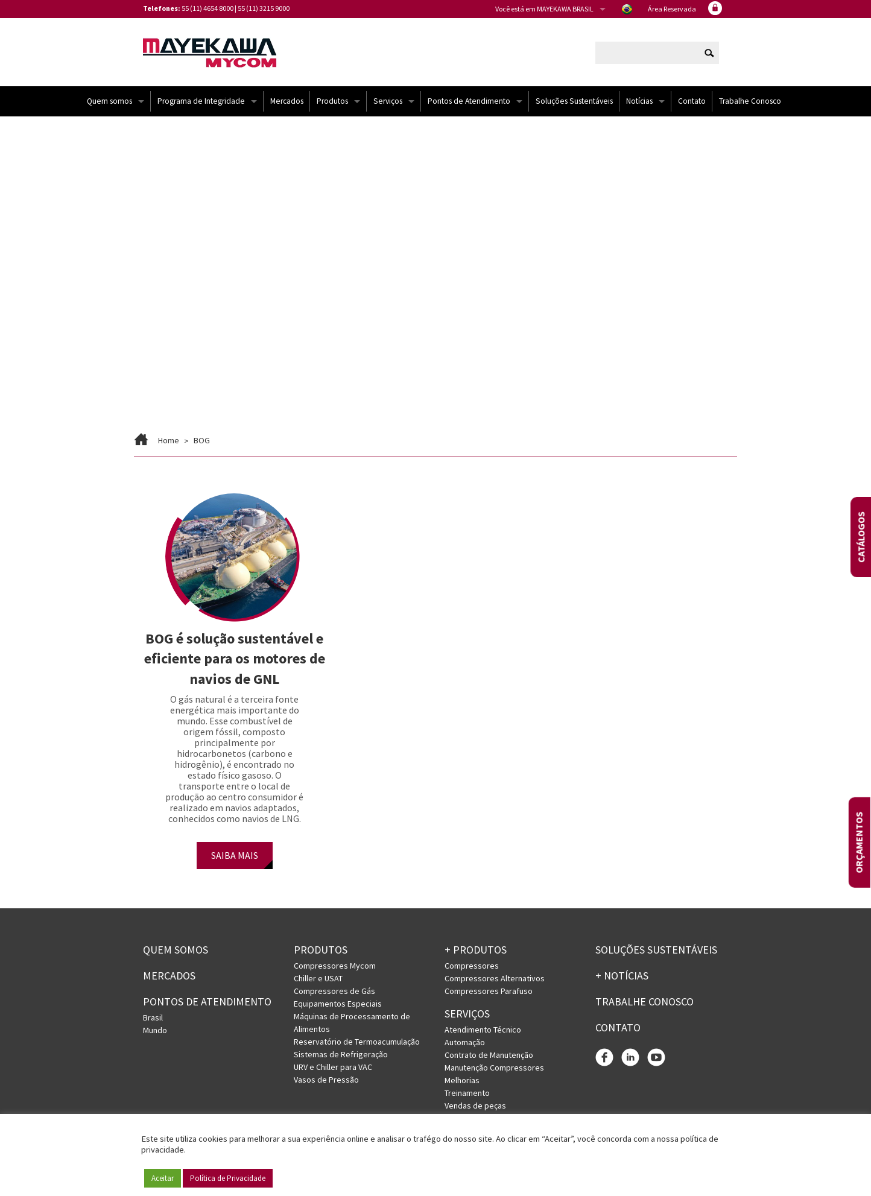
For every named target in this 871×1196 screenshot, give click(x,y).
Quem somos (109, 102)
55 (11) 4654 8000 (207, 8)
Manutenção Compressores (494, 1068)
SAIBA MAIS (234, 856)
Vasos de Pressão (326, 1080)
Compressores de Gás (334, 992)
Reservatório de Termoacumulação (357, 1042)
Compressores (472, 966)
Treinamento (467, 1094)
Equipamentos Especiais (338, 1004)
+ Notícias (621, 977)
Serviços (387, 102)
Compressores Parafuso (489, 992)
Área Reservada (672, 8)
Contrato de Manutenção (489, 1056)
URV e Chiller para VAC (333, 1068)
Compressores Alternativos (495, 979)
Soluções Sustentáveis (574, 102)
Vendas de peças (475, 1106)
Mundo (155, 1030)
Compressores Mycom (335, 966)
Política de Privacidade (227, 1178)
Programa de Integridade (201, 102)
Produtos (332, 102)
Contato (692, 102)
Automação (465, 1043)
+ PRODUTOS (476, 951)
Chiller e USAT (318, 979)
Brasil (153, 1018)
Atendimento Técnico (483, 1030)
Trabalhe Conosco (750, 102)
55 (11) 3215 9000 (264, 8)
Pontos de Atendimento (469, 102)
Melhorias (462, 1081)
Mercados (286, 102)
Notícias (639, 102)
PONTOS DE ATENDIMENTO (207, 1003)
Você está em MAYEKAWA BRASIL (544, 8)
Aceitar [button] (162, 1178)
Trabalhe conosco (644, 1003)
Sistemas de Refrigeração (341, 1055)
